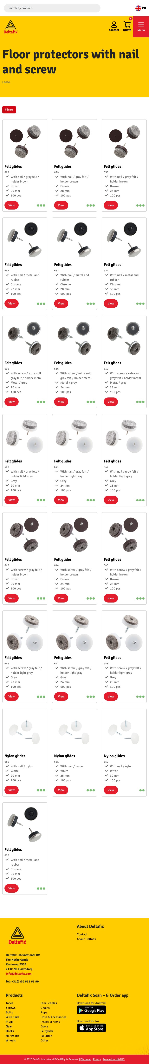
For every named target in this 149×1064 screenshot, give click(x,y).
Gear (9, 1026)
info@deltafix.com (18, 974)
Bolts (9, 1012)
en (140, 7)
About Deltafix (86, 939)
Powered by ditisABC (114, 1059)
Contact (82, 934)
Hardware (12, 1036)
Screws (11, 1008)
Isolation (46, 1036)
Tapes (9, 1003)
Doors (44, 1026)
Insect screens (50, 1022)
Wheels (11, 1040)
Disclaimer (86, 1059)
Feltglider (47, 1031)
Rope (44, 1012)
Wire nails (12, 1017)
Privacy (97, 1059)
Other (44, 1040)
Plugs (9, 1022)
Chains (45, 1008)
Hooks (10, 1031)
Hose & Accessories (53, 1017)
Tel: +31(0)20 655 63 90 (22, 981)
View (11, 205)
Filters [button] (9, 110)
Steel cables (49, 1003)
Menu (141, 26)
